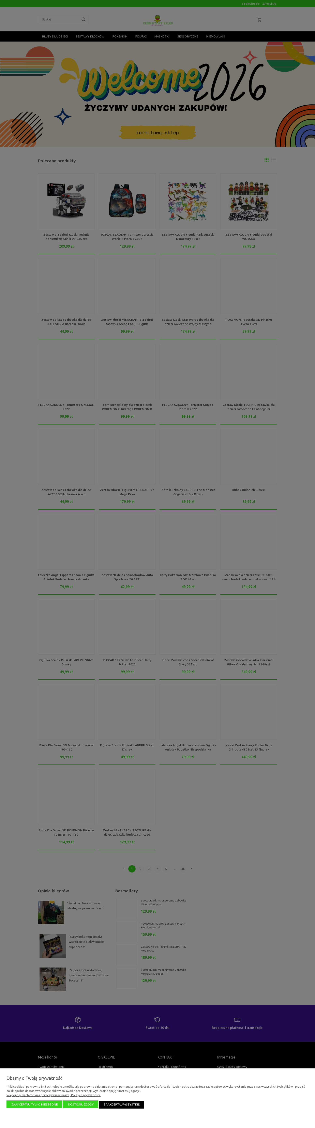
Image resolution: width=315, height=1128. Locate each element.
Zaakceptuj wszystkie (122, 1104)
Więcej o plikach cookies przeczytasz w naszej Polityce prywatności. (53, 1095)
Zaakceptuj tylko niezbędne (34, 1104)
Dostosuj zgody (81, 1104)
